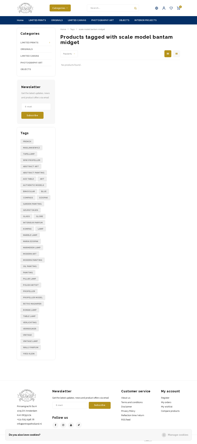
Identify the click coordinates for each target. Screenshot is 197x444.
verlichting (30, 324)
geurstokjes (30, 211)
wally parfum (30, 349)
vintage (27, 336)
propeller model (33, 299)
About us (125, 399)
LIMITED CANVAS (77, 21)
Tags (72, 30)
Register (165, 399)
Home (20, 21)
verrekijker (29, 330)
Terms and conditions (132, 403)
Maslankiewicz (31, 149)
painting (28, 274)
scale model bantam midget (92, 30)
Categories (60, 8)
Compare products (170, 412)
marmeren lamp (32, 249)
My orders (166, 403)
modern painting (32, 261)
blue (43, 193)
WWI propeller (31, 161)
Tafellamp (29, 155)
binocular (29, 193)
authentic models (33, 186)
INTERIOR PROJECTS (146, 21)
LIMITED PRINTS (37, 21)
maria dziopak (30, 243)
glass (26, 218)
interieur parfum (33, 224)
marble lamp (30, 236)
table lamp (29, 317)
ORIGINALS (57, 21)
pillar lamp (29, 280)
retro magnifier (32, 305)
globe (39, 218)
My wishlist (166, 408)
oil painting (30, 267)
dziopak (43, 199)
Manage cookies (178, 434)
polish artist (31, 286)
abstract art (31, 168)
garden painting (32, 205)
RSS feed (125, 421)
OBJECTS (124, 21)
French (27, 143)
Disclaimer (126, 408)
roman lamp (30, 311)
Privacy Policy (128, 412)
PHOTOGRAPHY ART (102, 21)
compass (28, 199)
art (42, 180)
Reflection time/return (132, 416)
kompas (27, 230)
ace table (28, 180)
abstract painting (33, 174)
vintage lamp (30, 342)
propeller (29, 292)
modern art (30, 255)
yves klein (29, 355)
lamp (40, 230)
